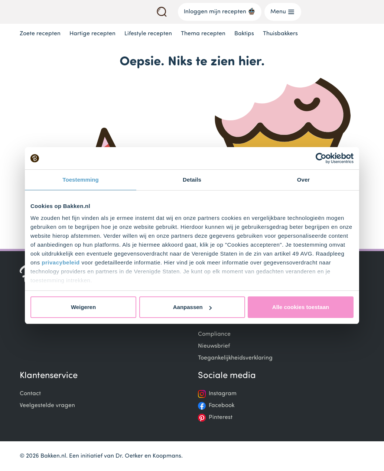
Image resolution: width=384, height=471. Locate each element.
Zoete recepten (40, 34)
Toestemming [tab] (80, 179)
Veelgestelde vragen (47, 406)
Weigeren (83, 307)
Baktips (244, 34)
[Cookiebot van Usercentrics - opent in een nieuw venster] (321, 158)
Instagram (223, 394)
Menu (282, 12)
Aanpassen (192, 307)
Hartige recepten (92, 34)
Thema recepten (203, 34)
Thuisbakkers (280, 34)
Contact (30, 394)
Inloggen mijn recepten (220, 11)
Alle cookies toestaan (300, 307)
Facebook (221, 406)
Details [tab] (192, 179)
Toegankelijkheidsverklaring (235, 358)
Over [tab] (303, 179)
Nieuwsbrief (214, 346)
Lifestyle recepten (148, 34)
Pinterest (220, 417)
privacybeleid (60, 262)
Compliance (214, 334)
